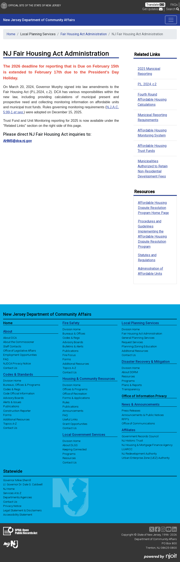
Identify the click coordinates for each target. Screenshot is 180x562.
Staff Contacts (12, 346)
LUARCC (127, 449)
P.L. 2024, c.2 (147, 84)
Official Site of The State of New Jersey (31, 5)
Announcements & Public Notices (143, 414)
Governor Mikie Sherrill (17, 480)
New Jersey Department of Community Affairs (39, 20)
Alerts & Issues (12, 402)
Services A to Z (12, 493)
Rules (66, 402)
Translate (155, 5)
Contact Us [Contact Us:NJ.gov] (10, 501)
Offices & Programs (75, 389)
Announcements (73, 410)
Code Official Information (19, 393)
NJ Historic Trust (132, 440)
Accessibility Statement (17, 514)
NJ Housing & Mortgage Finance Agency (147, 444)
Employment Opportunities (20, 354)
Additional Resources (16, 419)
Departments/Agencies (17, 497)
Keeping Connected (75, 449)
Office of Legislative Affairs (19, 350)
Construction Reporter (17, 410)
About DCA (10, 337)
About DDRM (130, 372)
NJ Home (9, 488)
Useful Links (70, 419)
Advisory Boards (13, 397)
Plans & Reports (132, 385)
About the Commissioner (18, 342)
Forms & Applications (76, 397)
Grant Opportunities (75, 423)
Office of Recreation (75, 393)
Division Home (12, 380)
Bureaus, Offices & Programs (21, 384)
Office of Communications (138, 423)
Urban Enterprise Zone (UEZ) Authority (145, 457)
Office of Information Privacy (144, 396)
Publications (11, 406)
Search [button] (172, 9)
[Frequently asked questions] (174, 4)
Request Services (132, 342)
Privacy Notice (12, 506)
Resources (69, 458)
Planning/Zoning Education (139, 346)
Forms (7, 415)
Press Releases (131, 410)
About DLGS (70, 445)
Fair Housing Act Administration (83, 34)
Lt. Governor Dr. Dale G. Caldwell (23, 484)
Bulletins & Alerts (73, 346)
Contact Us (10, 367)
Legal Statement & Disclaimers (22, 510)
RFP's (125, 419)
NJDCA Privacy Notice (17, 363)
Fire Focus (69, 355)
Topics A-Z (10, 423)
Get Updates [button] (152, 9)
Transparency (131, 389)
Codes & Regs (11, 389)
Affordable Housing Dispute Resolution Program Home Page (153, 208)
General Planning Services (138, 337)
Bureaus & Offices (74, 333)
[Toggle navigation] (171, 20)
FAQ (5, 359)
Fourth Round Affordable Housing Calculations (152, 99)
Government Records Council (140, 436)
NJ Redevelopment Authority (139, 453)
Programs (69, 453)
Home (11, 34)
